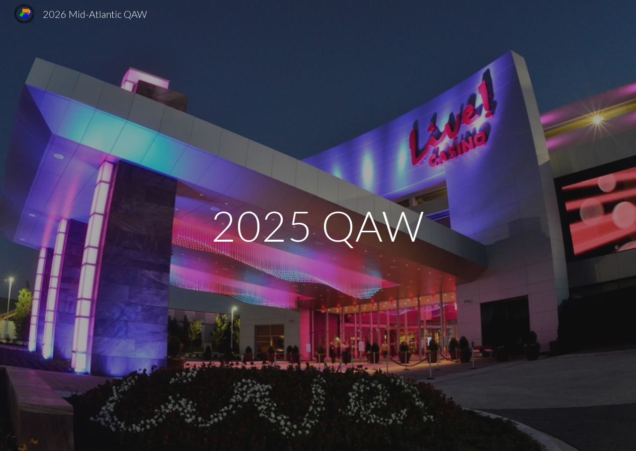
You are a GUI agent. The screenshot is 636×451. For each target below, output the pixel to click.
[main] (318, 225)
